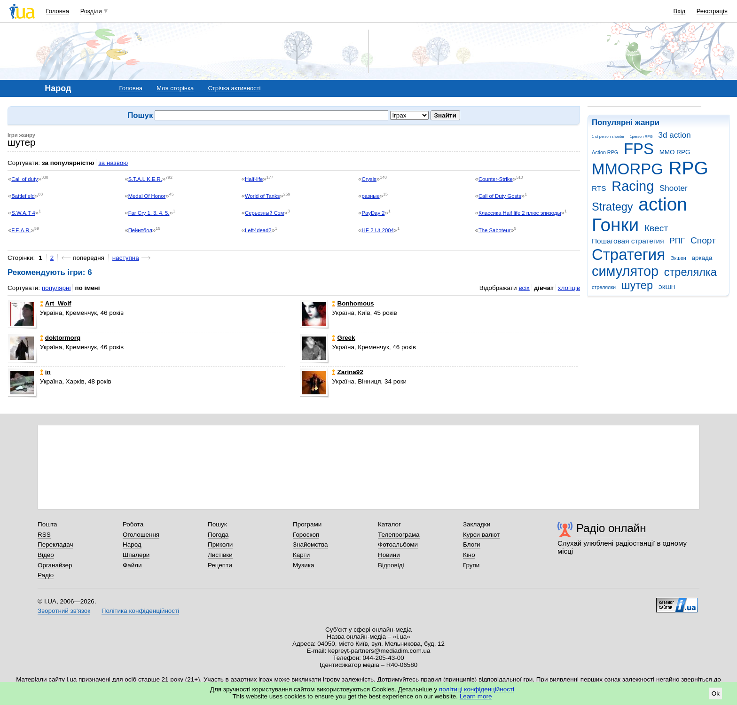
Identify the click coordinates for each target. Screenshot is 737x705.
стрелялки (604, 287)
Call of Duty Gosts (499, 196)
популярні (56, 287)
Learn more (476, 696)
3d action (675, 135)
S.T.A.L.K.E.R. (145, 179)
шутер (637, 285)
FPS (639, 148)
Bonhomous (353, 303)
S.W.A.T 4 (23, 213)
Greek (343, 337)
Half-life (254, 179)
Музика (303, 565)
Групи (471, 565)
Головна (57, 11)
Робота (133, 524)
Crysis (369, 179)
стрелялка (690, 272)
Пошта (47, 524)
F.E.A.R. (21, 230)
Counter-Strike (495, 179)
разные (371, 196)
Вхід (680, 11)
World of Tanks (262, 196)
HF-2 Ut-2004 (378, 230)
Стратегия (628, 254)
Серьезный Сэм (264, 213)
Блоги (471, 544)
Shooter (673, 188)
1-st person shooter (608, 136)
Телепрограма (399, 534)
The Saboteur (494, 230)
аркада (701, 257)
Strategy (612, 207)
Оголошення (141, 534)
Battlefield (23, 196)
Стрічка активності (234, 88)
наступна (125, 257)
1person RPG (641, 136)
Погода (218, 534)
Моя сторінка (175, 88)
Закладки (476, 524)
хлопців (569, 287)
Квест (656, 228)
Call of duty (24, 179)
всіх (523, 287)
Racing (633, 186)
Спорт (703, 240)
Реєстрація (712, 11)
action (662, 204)
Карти (301, 554)
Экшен (678, 258)
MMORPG (627, 169)
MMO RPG (674, 152)
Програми (307, 524)
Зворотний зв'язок (64, 610)
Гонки (615, 225)
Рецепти (220, 565)
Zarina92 (347, 372)
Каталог (389, 524)
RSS (44, 534)
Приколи (220, 544)
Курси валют (481, 534)
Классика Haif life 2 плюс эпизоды (519, 213)
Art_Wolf (55, 303)
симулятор (625, 271)
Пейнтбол (140, 230)
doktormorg (60, 337)
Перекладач (55, 544)
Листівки (220, 554)
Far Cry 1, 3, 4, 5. (149, 213)
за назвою (113, 162)
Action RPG (605, 152)
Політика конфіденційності (140, 610)
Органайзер (55, 565)
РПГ (677, 240)
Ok (716, 693)
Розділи (91, 11)
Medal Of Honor (147, 196)
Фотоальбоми (398, 544)
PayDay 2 (373, 213)
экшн (667, 286)
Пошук (217, 524)
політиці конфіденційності (476, 689)
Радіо (46, 575)
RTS (599, 188)
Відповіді (391, 565)
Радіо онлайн (611, 528)
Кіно (469, 554)
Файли (132, 565)
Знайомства (310, 544)
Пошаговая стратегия (628, 241)
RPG (688, 168)
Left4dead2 (258, 230)
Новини (389, 554)
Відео (46, 554)
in (45, 372)
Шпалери (136, 554)
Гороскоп (306, 534)
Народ (132, 544)
